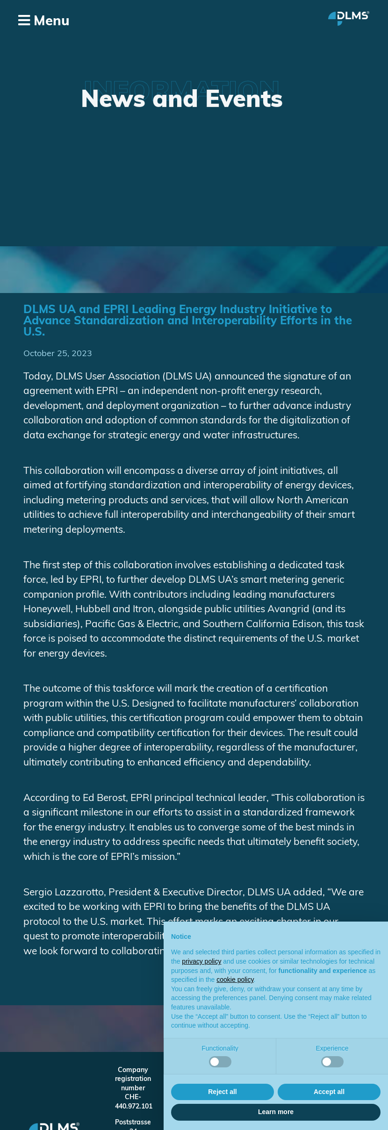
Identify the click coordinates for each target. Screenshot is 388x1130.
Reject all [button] (222, 1091)
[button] (101, 21)
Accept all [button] (329, 1091)
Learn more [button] (276, 1112)
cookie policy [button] (234, 979)
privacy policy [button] (201, 961)
